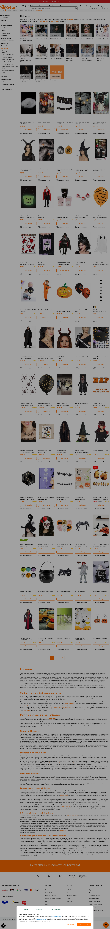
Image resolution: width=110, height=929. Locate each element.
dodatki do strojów (65, 814)
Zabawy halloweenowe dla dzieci (10, 75)
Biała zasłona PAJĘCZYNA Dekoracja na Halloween (63, 647)
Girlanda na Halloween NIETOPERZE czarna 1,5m (99, 318)
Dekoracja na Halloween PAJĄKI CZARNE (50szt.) (26, 412)
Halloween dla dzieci (8, 72)
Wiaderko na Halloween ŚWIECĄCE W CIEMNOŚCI (27, 224)
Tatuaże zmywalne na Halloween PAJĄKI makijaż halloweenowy (45, 366)
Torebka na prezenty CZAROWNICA (43, 271)
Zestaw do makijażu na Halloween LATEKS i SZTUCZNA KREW (99, 178)
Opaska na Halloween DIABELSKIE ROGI (26, 177)
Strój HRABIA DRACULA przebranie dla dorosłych (63, 271)
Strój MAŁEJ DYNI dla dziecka (46, 317)
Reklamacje (70, 909)
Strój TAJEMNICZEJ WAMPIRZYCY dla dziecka (27, 647)
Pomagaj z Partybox (94, 915)
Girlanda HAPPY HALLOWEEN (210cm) (99, 412)
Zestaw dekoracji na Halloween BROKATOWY (63, 412)
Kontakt (69, 900)
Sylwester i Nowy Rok (7, 92)
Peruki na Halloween (8, 65)
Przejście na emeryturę (8, 48)
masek (50, 726)
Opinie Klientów (49, 900)
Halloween (4, 56)
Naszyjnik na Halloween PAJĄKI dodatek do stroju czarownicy (27, 460)
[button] (3, 925)
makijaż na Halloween (72, 823)
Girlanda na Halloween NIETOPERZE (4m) (62, 506)
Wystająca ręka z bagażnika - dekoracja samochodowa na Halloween (46, 647)
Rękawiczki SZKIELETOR (81, 364)
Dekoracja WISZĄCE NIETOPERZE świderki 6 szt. (82, 647)
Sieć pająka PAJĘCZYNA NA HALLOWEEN (27, 130)
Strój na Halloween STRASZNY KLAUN (80, 600)
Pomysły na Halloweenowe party (10, 59)
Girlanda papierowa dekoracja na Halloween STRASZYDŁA (100, 506)
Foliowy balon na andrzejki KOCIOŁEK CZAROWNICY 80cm (100, 600)
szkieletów (60, 770)
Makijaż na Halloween (8, 70)
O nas (46, 897)
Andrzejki (4, 84)
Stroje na (30, 738)
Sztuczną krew (62, 838)
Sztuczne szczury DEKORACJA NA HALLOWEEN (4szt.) (101, 553)
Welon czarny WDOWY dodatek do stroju (62, 459)
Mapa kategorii (49, 915)
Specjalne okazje (5, 23)
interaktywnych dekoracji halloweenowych (62, 715)
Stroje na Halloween (8, 62)
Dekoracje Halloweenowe (26, 713)
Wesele (3, 36)
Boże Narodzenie (6, 87)
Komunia (3, 28)
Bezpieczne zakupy (94, 906)
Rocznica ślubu (5, 41)
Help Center (70, 897)
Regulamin (92, 897)
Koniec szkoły (5, 51)
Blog (46, 909)
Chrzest (3, 38)
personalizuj (46, 466)
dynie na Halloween (69, 711)
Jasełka (3, 89)
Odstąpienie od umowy (95, 903)
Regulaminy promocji (94, 900)
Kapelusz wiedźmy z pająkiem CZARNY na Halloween (82, 177)
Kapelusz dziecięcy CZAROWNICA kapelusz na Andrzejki (82, 460)
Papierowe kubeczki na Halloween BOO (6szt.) (62, 224)
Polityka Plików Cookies (95, 912)
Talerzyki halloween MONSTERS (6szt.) (25, 600)
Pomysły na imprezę (50, 903)
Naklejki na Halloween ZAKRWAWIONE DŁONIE (27, 271)
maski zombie (74, 770)
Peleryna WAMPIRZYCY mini (100, 458)
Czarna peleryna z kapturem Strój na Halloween (27, 365)
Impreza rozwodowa (7, 46)
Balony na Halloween (8, 78)
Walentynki (4, 95)
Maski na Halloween (8, 67)
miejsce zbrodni (44, 29)
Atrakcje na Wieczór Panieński (53, 906)
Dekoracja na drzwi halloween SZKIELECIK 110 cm (46, 506)
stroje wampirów (53, 770)
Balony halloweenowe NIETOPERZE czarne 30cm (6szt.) (45, 413)
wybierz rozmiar (65, 278)
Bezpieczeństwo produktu (96, 918)
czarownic (66, 770)
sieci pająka (27, 718)
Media (46, 912)
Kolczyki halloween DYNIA (100, 646)
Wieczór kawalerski (7, 33)
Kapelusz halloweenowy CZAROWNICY (26, 553)
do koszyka (28, 137)
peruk (54, 726)
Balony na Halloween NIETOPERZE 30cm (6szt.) (100, 224)
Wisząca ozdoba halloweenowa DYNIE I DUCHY (81, 507)
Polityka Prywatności (94, 909)
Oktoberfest (4, 54)
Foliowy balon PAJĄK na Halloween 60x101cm (99, 130)
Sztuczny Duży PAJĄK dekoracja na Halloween (81, 553)
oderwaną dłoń (64, 803)
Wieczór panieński (6, 30)
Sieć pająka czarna (43, 177)
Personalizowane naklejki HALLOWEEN (45, 459)
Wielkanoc (4, 25)
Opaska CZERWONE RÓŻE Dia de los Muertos (45, 553)
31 (69, 666)
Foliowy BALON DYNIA (44, 130)
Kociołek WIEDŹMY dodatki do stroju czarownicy (45, 600)
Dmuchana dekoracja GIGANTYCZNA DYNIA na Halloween (63, 319)
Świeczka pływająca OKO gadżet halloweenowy (81, 224)
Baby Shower (5, 43)
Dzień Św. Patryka (6, 97)
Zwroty (69, 906)
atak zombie (54, 29)
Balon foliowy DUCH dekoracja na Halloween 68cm (101, 271)
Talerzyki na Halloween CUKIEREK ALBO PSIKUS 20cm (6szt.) (27, 507)
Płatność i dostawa (72, 903)
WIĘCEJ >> (4, 80)
